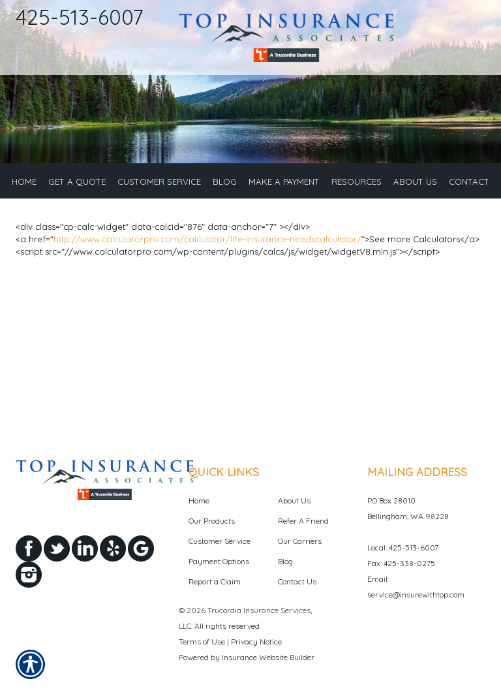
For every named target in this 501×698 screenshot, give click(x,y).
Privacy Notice (256, 641)
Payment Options (219, 561)
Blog (285, 561)
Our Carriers (300, 541)
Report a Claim (215, 581)
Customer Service (219, 541)
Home (199, 500)
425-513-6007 (79, 17)
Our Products (212, 521)
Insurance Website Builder (268, 657)
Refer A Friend (303, 521)
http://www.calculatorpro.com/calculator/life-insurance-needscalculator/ (207, 239)
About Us (294, 500)
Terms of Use (202, 641)
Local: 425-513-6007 (402, 547)
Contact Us (297, 581)
